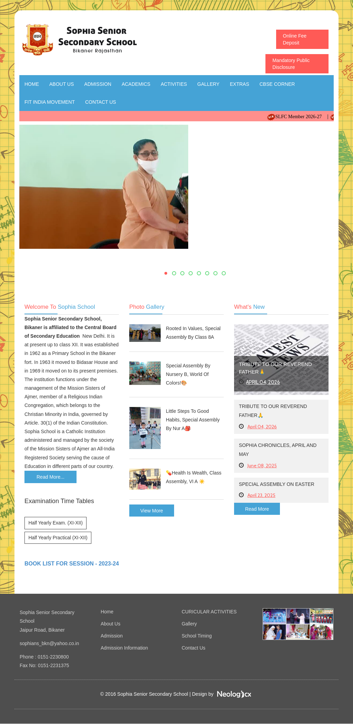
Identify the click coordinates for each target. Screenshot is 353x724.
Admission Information (125, 647)
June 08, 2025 (262, 466)
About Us (61, 84)
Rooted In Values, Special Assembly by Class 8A (193, 333)
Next (326, 202)
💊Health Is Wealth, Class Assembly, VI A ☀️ (194, 477)
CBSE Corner (277, 84)
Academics (136, 84)
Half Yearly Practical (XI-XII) (58, 538)
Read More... (50, 477)
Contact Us (100, 102)
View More (151, 510)
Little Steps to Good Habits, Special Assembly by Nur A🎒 (193, 420)
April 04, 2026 (263, 382)
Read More (257, 509)
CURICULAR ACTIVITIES (209, 612)
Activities (174, 84)
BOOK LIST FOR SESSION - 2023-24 (71, 564)
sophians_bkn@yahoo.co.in (49, 643)
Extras (239, 84)
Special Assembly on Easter (277, 484)
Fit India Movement (49, 102)
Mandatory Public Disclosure (291, 64)
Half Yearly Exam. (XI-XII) (55, 523)
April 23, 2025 (261, 495)
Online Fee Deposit (294, 39)
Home (31, 84)
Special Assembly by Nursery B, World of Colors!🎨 (188, 374)
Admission (97, 84)
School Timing (197, 635)
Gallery (208, 84)
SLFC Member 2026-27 (302, 116)
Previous (26, 202)
